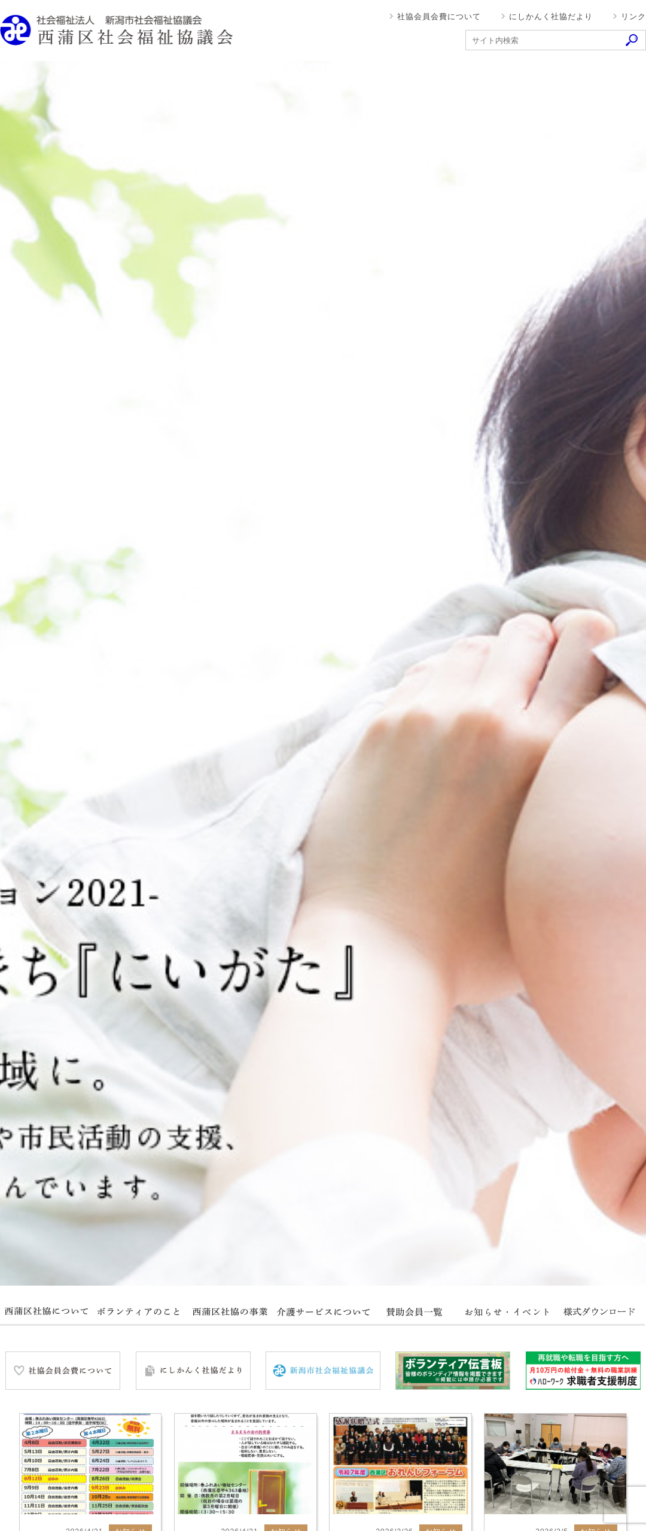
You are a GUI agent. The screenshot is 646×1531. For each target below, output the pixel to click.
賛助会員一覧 (414, 1312)
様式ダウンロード (599, 1312)
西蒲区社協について (46, 1312)
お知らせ (507, 1312)
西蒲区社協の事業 (230, 1312)
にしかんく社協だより (551, 16)
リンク (633, 16)
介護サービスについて (322, 1312)
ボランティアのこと (138, 1312)
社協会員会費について (439, 16)
